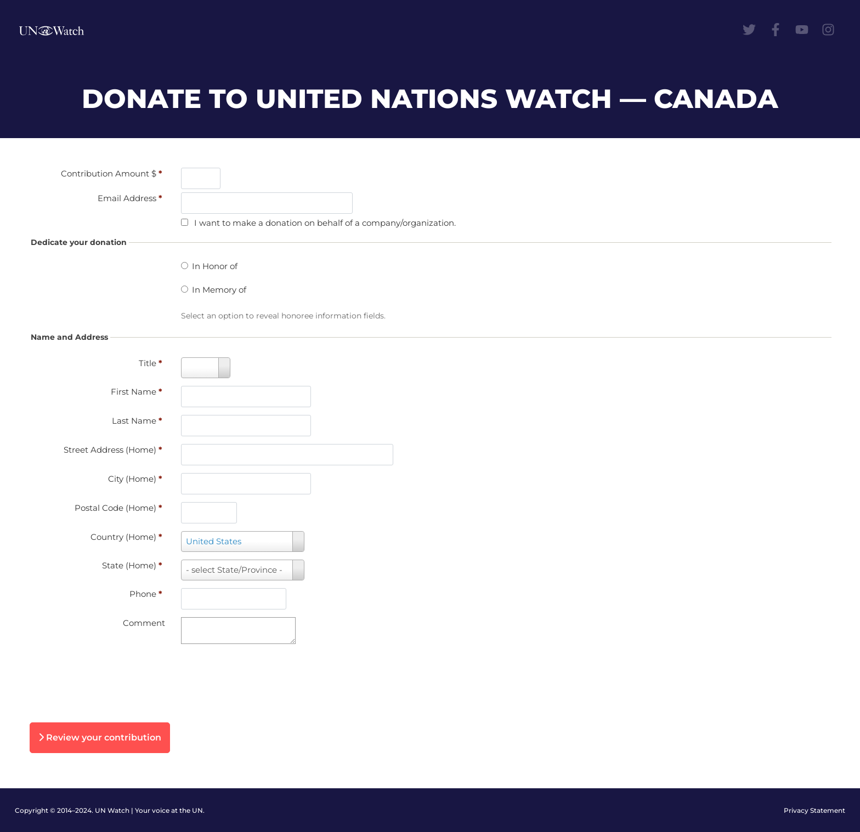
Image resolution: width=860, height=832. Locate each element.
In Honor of (214, 266)
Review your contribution (99, 737)
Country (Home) (126, 537)
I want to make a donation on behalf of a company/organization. (325, 223)
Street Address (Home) (113, 450)
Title (150, 363)
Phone (145, 594)
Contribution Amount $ (111, 173)
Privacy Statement (814, 810)
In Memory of (219, 289)
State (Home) (132, 565)
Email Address (130, 198)
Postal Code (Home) (118, 508)
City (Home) (135, 479)
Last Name (137, 420)
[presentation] (121, 680)
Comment (144, 623)
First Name (136, 391)
